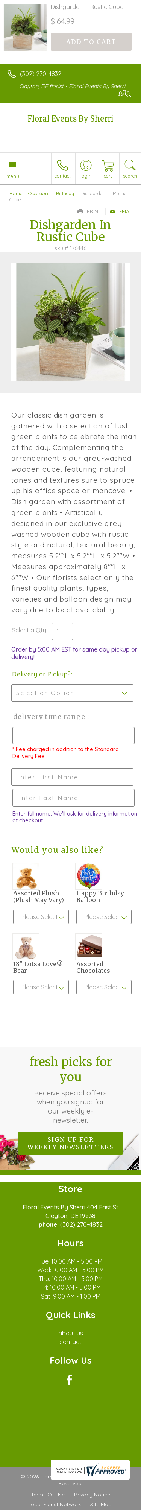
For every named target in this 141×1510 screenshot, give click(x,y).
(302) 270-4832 (40, 73)
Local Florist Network (54, 1504)
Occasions (39, 193)
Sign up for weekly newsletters (70, 1143)
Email (121, 211)
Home (16, 193)
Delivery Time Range (49, 716)
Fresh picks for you (70, 1089)
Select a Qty (29, 630)
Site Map (101, 1504)
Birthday (65, 193)
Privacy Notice (92, 1494)
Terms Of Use (48, 1494)
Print (89, 211)
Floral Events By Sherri (70, 118)
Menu (12, 176)
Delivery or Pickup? (41, 674)
